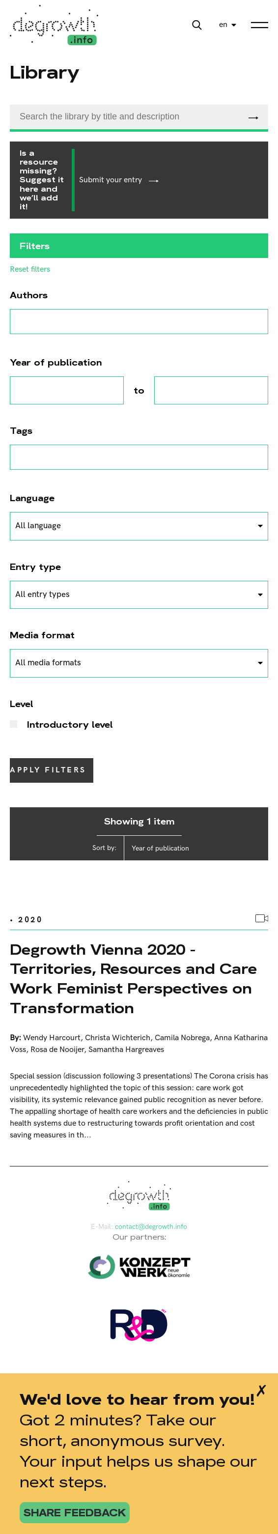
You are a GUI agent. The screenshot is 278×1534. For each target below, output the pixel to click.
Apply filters (48, 770)
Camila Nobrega (182, 1038)
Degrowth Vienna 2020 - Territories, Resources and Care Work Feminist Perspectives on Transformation (133, 979)
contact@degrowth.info (151, 1226)
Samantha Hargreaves (126, 1049)
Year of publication (160, 848)
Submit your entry (119, 180)
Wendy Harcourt (52, 1038)
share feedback (75, 1512)
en (223, 24)
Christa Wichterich (117, 1038)
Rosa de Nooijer (57, 1049)
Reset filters (30, 270)
